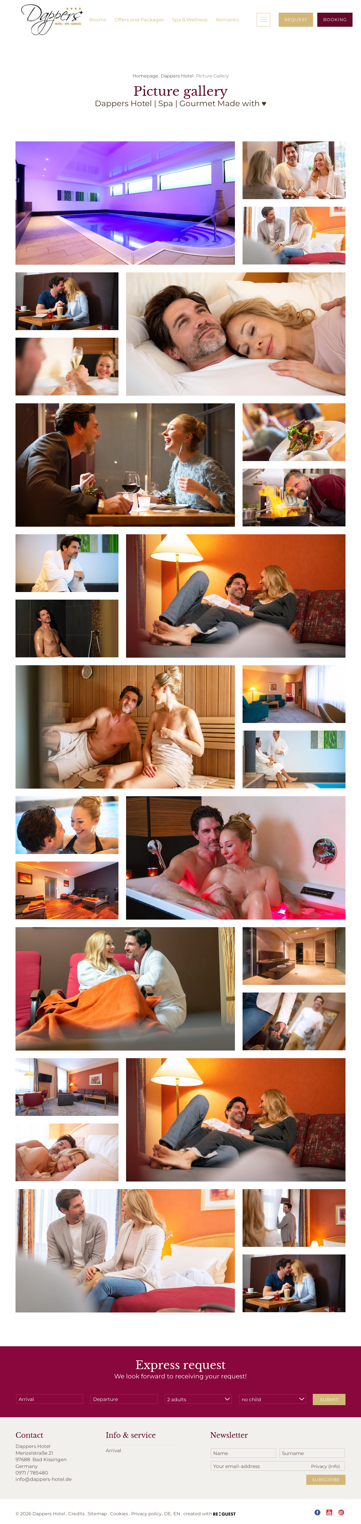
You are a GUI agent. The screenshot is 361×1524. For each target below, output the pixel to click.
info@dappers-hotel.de (44, 1479)
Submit (329, 1399)
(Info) (334, 1466)
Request (296, 19)
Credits (76, 1513)
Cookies (119, 1513)
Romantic (228, 19)
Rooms (97, 19)
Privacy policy (146, 1513)
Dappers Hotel (177, 76)
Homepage (145, 76)
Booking (335, 19)
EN (176, 1513)
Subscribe (326, 1479)
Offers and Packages (139, 19)
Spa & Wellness (190, 19)
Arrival (113, 1450)
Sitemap (97, 1513)
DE (167, 1513)
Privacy (325, 1466)
